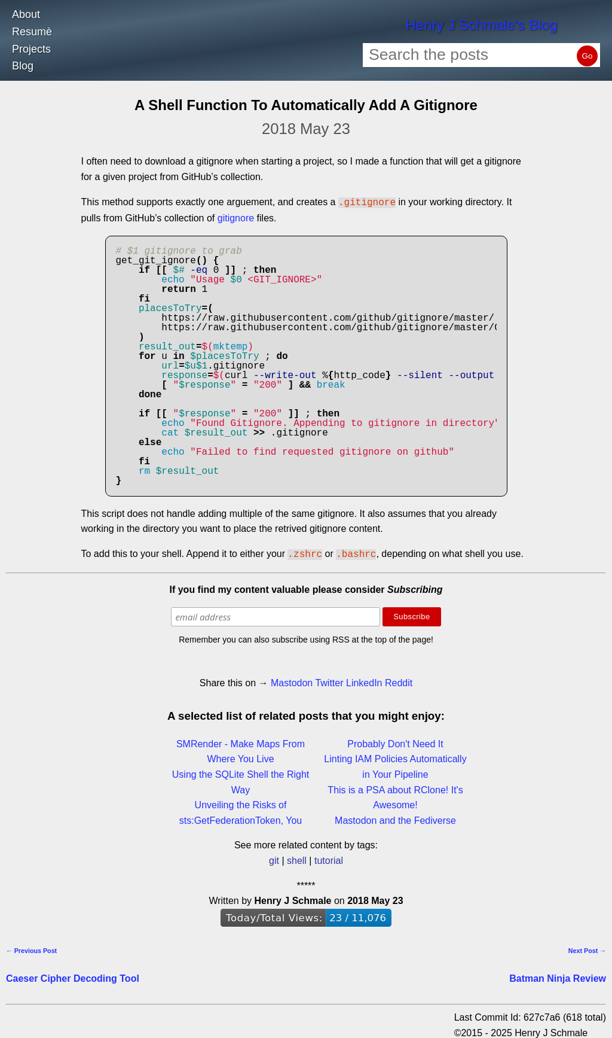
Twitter (329, 680)
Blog (22, 66)
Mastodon (292, 680)
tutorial (328, 858)
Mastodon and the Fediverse (395, 818)
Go (587, 55)
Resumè (32, 32)
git (274, 858)
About (26, 14)
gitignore (236, 217)
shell (297, 858)
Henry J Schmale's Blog (481, 25)
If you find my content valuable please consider (306, 587)
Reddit (398, 680)
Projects (31, 49)
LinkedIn (364, 680)
